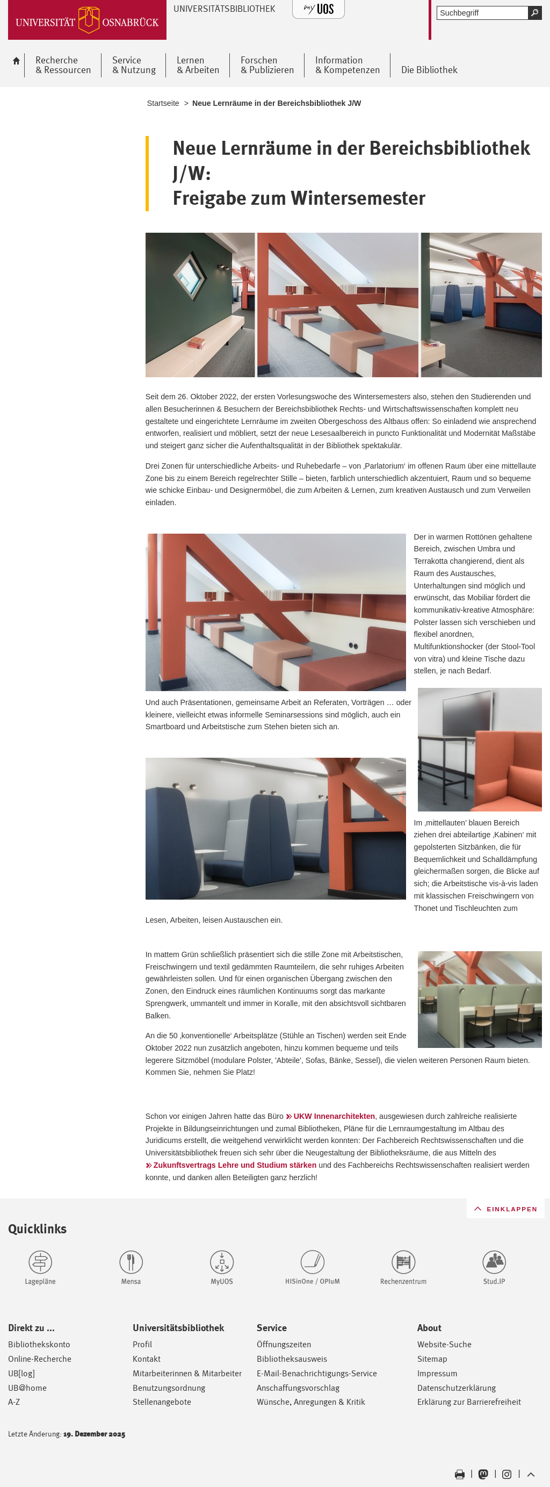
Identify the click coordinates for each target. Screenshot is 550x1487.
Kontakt (147, 1359)
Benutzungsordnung (169, 1388)
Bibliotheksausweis (292, 1359)
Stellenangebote (162, 1402)
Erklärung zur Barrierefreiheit (469, 1402)
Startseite (163, 103)
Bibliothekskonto (39, 1344)
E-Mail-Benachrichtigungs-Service (317, 1373)
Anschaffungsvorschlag (298, 1388)
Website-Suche (444, 1344)
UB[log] (21, 1373)
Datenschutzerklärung (456, 1388)
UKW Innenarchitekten (334, 1116)
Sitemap (432, 1359)
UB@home (27, 1388)
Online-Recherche (39, 1359)
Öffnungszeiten (284, 1344)
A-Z (14, 1402)
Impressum (437, 1373)
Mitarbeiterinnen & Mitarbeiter (187, 1373)
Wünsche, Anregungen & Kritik (311, 1402)
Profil (142, 1344)
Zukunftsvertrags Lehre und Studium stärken (235, 1165)
